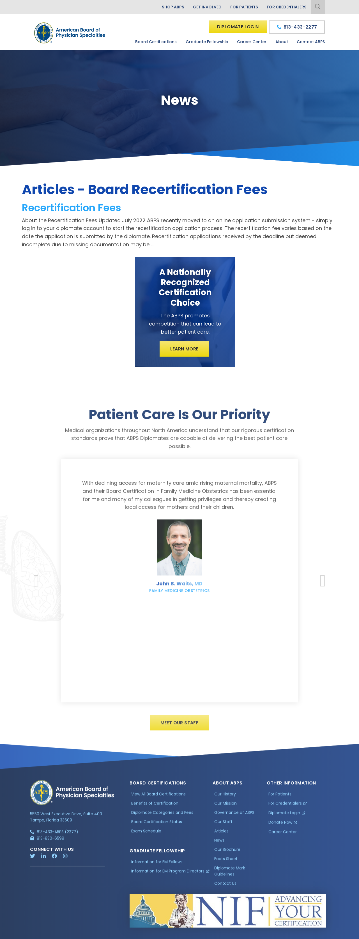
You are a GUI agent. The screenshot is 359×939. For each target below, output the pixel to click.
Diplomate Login (238, 27)
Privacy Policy (44, 935)
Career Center (251, 42)
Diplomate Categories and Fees (162, 817)
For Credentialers (287, 7)
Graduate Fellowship (207, 42)
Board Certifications (156, 42)
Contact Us (225, 888)
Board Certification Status (156, 826)
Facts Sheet (226, 863)
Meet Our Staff (179, 727)
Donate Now (280, 827)
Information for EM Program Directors (167, 875)
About (281, 42)
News (219, 844)
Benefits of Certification (154, 808)
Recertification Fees (71, 208)
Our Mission (225, 808)
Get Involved (207, 7)
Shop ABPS (173, 7)
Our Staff (223, 826)
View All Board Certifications (158, 798)
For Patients (244, 7)
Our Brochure (227, 854)
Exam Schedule (146, 835)
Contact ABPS (311, 42)
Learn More (184, 349)
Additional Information (80, 935)
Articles (221, 835)
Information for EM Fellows (157, 866)
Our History (225, 798)
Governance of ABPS (234, 817)
